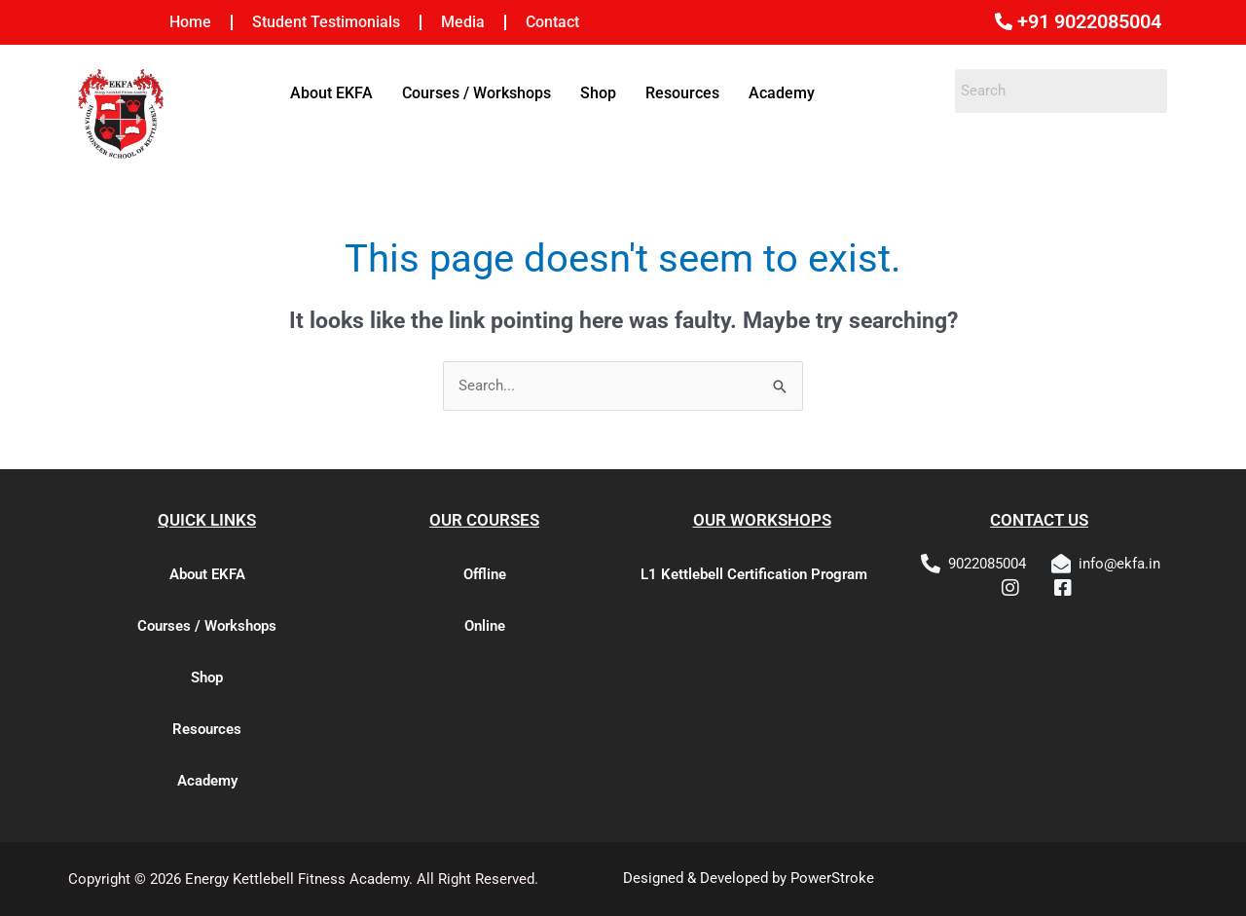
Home (190, 22)
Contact (552, 22)
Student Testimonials (326, 22)
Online (484, 626)
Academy (782, 93)
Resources (682, 93)
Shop (598, 93)
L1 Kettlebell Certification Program (754, 574)
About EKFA (331, 93)
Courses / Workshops (476, 93)
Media (463, 22)
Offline (484, 574)
